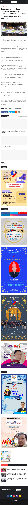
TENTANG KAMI (16, 503)
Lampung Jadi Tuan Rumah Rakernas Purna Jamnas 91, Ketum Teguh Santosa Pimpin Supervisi (17, 479)
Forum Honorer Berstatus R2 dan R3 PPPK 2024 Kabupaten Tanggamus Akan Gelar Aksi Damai (16, 474)
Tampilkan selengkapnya (22, 116)
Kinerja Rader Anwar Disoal (6, 146)
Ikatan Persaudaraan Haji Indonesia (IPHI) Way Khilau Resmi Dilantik (12, 161)
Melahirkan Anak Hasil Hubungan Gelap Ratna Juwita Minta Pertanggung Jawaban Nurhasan (16, 469)
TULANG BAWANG (17, 108)
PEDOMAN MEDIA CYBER (7, 503)
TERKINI (10, 108)
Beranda (2, 6)
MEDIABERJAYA (15, 500)
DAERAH (6, 6)
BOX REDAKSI (23, 503)
